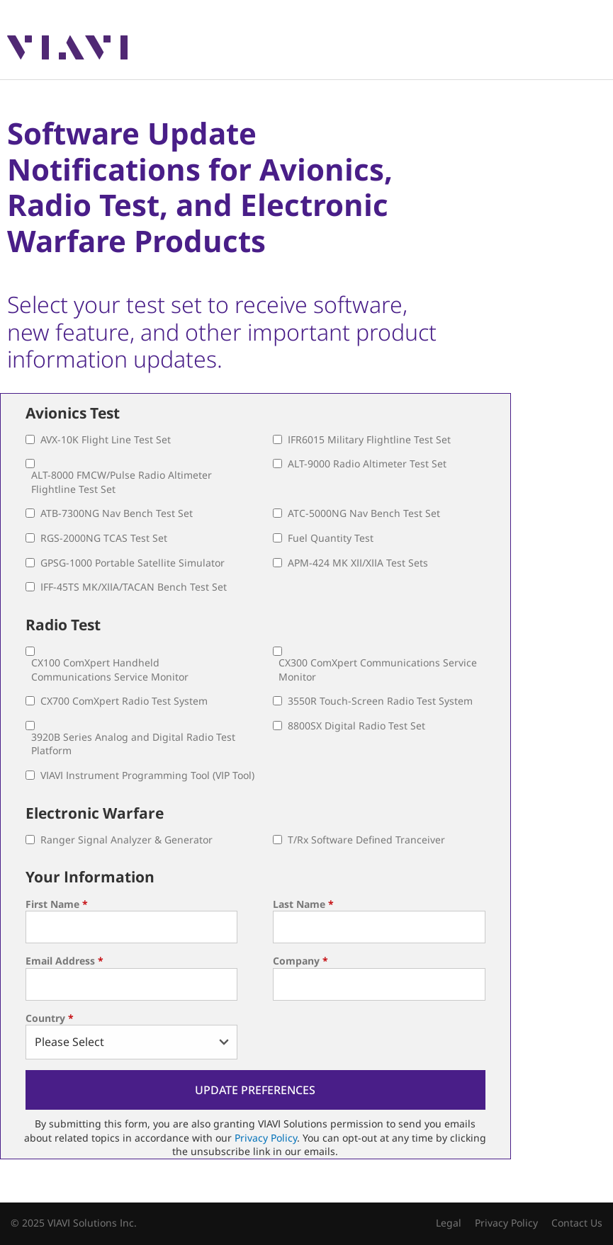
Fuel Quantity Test (330, 538)
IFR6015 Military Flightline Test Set (369, 439)
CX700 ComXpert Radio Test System (124, 700)
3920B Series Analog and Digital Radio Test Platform (133, 744)
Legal (448, 1222)
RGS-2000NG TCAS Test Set (103, 538)
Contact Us (576, 1222)
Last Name (303, 904)
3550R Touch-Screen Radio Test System (380, 700)
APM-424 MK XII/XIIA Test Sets (358, 562)
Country (50, 1018)
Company (300, 960)
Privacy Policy (266, 1137)
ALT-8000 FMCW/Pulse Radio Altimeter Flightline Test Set (121, 482)
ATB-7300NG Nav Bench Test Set (116, 513)
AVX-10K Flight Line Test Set (105, 439)
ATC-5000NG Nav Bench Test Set (364, 513)
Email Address (64, 960)
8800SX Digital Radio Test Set (356, 725)
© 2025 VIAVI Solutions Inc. (74, 1222)
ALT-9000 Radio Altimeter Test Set (367, 463)
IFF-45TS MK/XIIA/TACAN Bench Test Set (133, 586)
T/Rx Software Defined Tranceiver (366, 839)
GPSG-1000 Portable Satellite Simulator (132, 562)
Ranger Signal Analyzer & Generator (126, 839)
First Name (57, 904)
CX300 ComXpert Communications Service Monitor (378, 669)
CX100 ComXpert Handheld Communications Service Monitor (110, 669)
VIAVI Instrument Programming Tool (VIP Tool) (147, 775)
